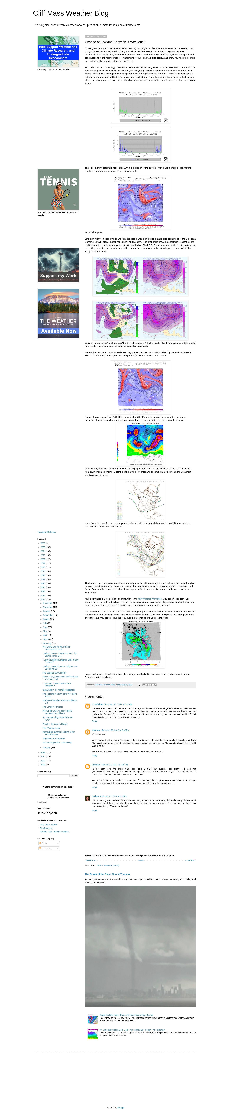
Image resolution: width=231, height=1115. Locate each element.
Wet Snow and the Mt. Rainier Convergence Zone (56, 648)
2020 (43, 567)
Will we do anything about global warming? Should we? (57, 712)
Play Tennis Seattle (49, 824)
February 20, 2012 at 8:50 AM (118, 704)
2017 (43, 579)
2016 (43, 583)
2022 (43, 559)
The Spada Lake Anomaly (54, 673)
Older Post (190, 860)
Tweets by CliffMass (46, 532)
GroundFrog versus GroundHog (57, 742)
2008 (43, 764)
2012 (43, 599)
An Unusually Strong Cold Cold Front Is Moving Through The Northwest (132, 1030)
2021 (43, 563)
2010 (43, 756)
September (48, 615)
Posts (43, 843)
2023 (43, 555)
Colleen (95, 796)
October (47, 611)
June (45, 627)
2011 (43, 752)
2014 (43, 591)
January (47, 747)
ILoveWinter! (98, 704)
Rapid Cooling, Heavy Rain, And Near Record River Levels (126, 1015)
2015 (43, 587)
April (45, 635)
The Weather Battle (51, 728)
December (48, 603)
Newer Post (91, 860)
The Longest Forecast (53, 707)
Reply (94, 721)
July (45, 623)
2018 (43, 575)
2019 (43, 571)
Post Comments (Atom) (108, 865)
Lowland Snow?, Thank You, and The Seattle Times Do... (60, 654)
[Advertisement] (57, 119)
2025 (43, 547)
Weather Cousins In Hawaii (55, 724)
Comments (45, 848)
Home (140, 860)
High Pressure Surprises (54, 738)
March (46, 639)
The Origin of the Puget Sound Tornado (107, 874)
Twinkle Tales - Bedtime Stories (54, 831)
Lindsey (96, 764)
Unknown (96, 730)
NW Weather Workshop (150, 599)
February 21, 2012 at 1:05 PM (114, 764)
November (48, 607)
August (46, 619)
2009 (43, 761)
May (45, 631)
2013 (43, 595)
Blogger (120, 1107)
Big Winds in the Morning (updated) (59, 690)
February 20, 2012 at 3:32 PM (115, 730)
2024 (43, 551)
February (47, 643)
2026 (43, 543)
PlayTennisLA (46, 828)
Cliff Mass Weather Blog (71, 13)
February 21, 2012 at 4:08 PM (113, 796)
